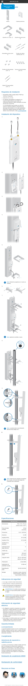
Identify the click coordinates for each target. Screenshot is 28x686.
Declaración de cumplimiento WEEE (13, 656)
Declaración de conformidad (11, 662)
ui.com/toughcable (22, 110)
